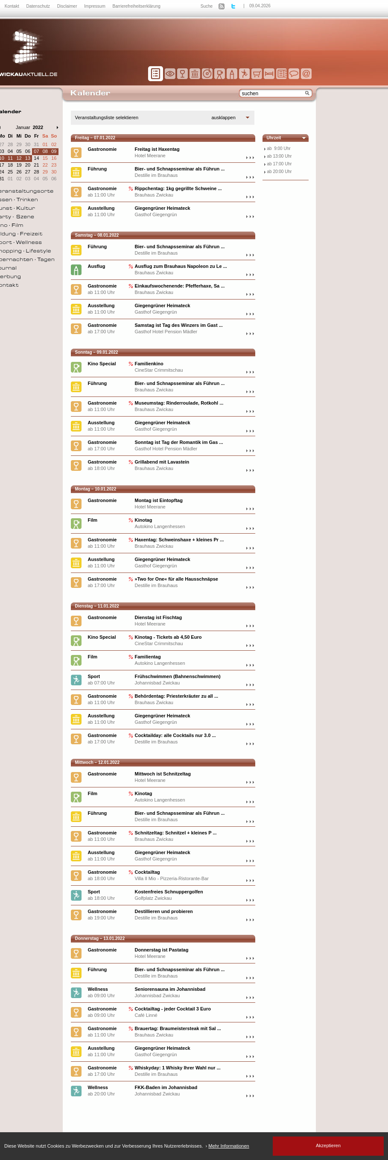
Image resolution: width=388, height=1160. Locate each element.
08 (45, 151)
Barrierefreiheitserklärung (136, 6)
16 (53, 158)
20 (27, 164)
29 (18, 144)
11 (10, 158)
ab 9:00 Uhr (279, 148)
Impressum (95, 6)
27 (27, 171)
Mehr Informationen (228, 1145)
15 (45, 158)
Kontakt (12, 6)
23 (53, 164)
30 (27, 144)
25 (10, 171)
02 (53, 144)
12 (18, 158)
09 (53, 151)
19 (18, 164)
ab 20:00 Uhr (279, 171)
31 (36, 144)
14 (36, 158)
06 (27, 151)
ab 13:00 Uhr (279, 156)
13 (27, 158)
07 (36, 151)
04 (10, 151)
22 (45, 164)
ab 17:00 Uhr (279, 164)
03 (27, 178)
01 (45, 144)
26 (18, 171)
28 (10, 144)
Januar (23, 127)
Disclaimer (67, 6)
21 (36, 164)
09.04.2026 (260, 5)
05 (18, 151)
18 (10, 164)
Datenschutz (38, 6)
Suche (207, 6)
